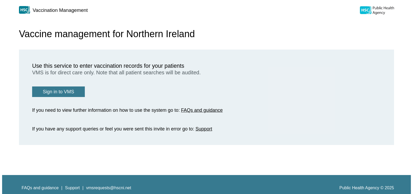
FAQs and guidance (202, 110)
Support (203, 129)
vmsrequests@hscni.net (108, 188)
